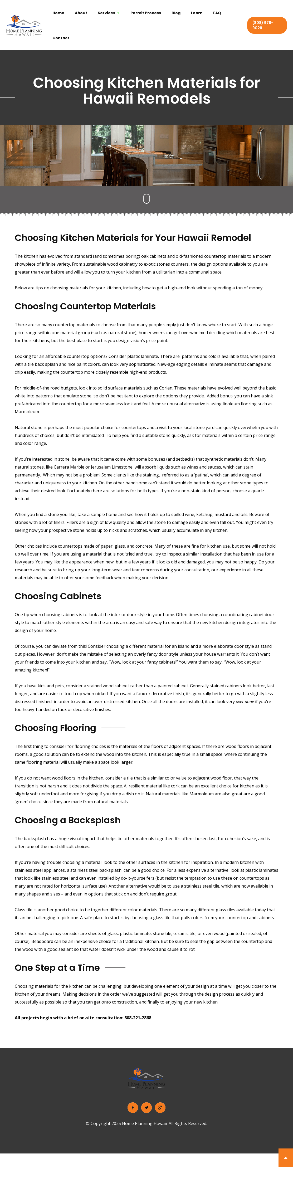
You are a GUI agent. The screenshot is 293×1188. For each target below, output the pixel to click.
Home (58, 13)
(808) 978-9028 (262, 25)
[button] (108, 12)
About (81, 13)
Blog (176, 13)
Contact (60, 38)
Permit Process (145, 13)
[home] (24, 25)
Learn (197, 13)
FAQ (217, 13)
